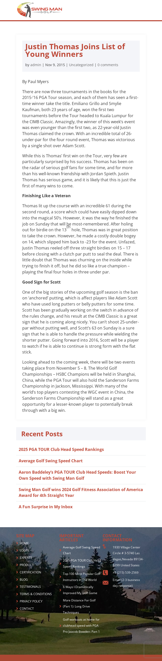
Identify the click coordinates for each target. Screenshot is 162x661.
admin (35, 64)
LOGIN (24, 550)
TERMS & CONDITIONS (36, 594)
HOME (24, 543)
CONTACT (27, 608)
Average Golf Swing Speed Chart (51, 461)
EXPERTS (26, 557)
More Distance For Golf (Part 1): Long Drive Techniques (79, 606)
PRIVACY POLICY (31, 601)
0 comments (108, 64)
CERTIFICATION (30, 572)
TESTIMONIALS (30, 586)
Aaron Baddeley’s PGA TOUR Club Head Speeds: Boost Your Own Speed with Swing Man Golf (77, 475)
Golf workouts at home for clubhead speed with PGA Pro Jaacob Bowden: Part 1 (81, 625)
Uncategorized (81, 64)
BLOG (24, 579)
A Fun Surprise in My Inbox (46, 507)
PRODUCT (27, 565)
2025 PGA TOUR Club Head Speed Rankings (61, 449)
